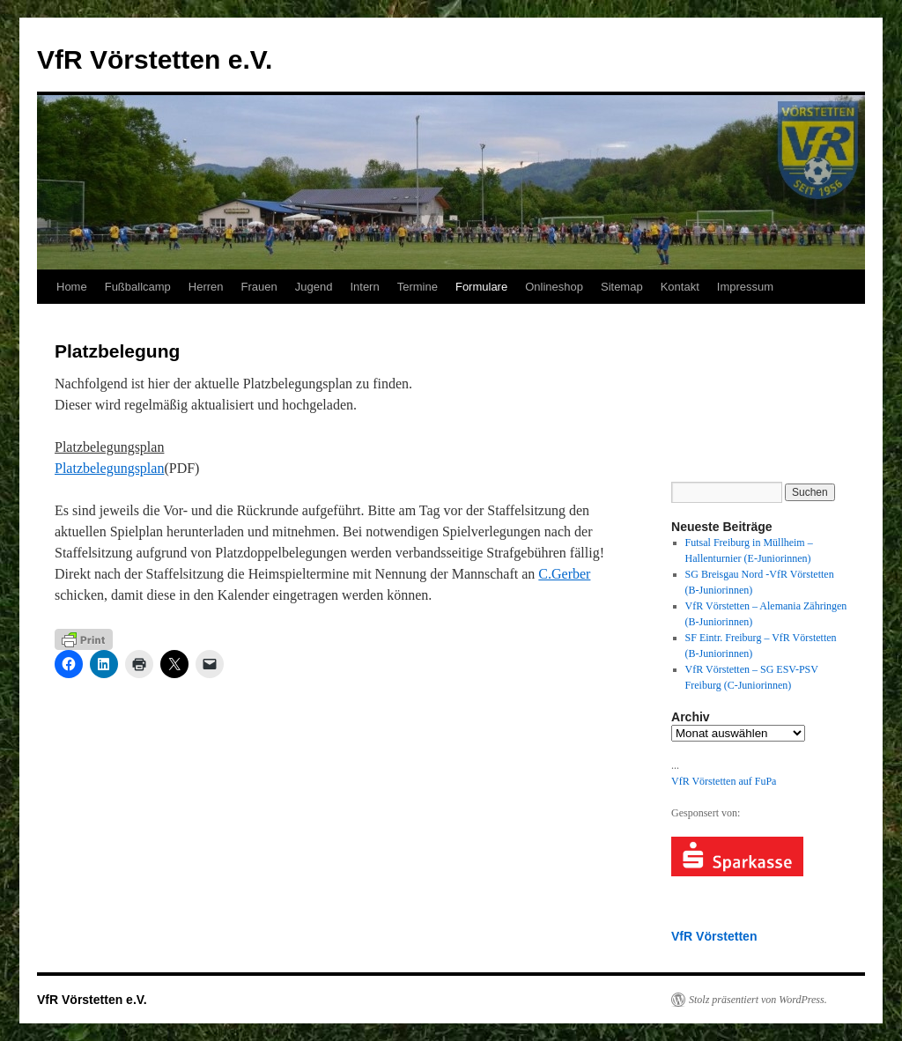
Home (71, 286)
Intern (364, 286)
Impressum (745, 286)
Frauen (259, 286)
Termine (417, 286)
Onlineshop (554, 286)
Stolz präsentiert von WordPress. (758, 999)
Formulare (481, 286)
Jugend (314, 286)
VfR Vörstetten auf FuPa (723, 781)
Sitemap (622, 286)
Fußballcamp (138, 286)
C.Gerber (564, 573)
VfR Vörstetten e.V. (154, 59)
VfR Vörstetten (714, 936)
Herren (206, 286)
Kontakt (680, 286)
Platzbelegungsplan (109, 468)
